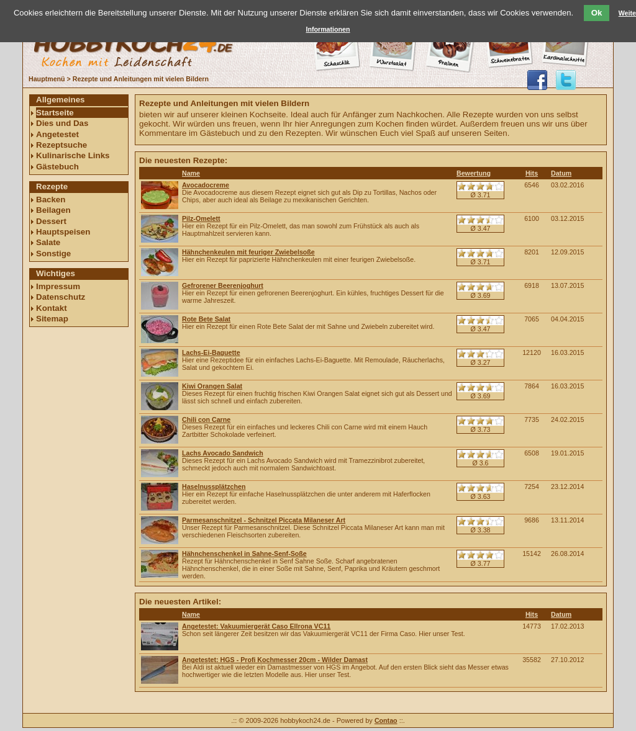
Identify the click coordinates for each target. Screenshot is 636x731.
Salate (48, 242)
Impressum (58, 286)
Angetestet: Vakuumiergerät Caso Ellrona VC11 (256, 626)
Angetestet (57, 134)
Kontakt (51, 308)
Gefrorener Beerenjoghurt (222, 285)
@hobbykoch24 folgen (566, 80)
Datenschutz (60, 297)
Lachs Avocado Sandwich (222, 453)
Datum (561, 173)
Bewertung (474, 173)
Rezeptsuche (61, 145)
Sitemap (52, 318)
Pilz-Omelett (201, 218)
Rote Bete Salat (206, 319)
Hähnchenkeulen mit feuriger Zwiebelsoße (248, 252)
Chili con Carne (206, 419)
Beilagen (53, 210)
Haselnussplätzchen (213, 486)
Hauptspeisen (63, 231)
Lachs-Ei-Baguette (211, 352)
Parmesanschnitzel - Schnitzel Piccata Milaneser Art (263, 520)
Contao (386, 720)
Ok (596, 12)
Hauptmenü (47, 79)
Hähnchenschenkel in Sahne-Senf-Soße (244, 553)
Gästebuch (57, 166)
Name (191, 173)
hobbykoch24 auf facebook (537, 80)
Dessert (51, 221)
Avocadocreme (205, 185)
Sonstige (53, 253)
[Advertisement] (79, 519)
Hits (531, 173)
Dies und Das (62, 123)
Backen (50, 199)
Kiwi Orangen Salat (212, 386)
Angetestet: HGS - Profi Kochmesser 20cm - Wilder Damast (275, 659)
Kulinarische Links (73, 155)
